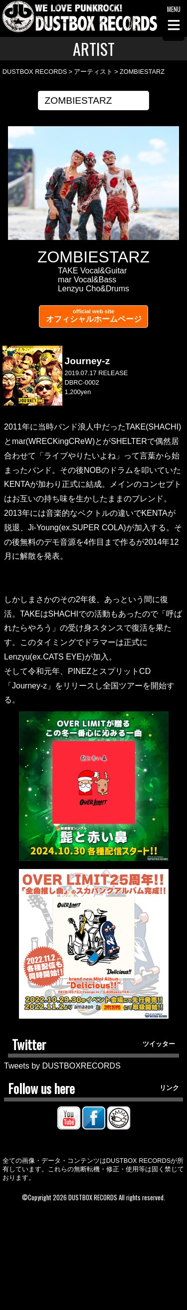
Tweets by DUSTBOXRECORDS (62, 1066)
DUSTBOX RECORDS (34, 71)
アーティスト (93, 71)
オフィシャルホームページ (94, 315)
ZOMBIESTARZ (142, 71)
